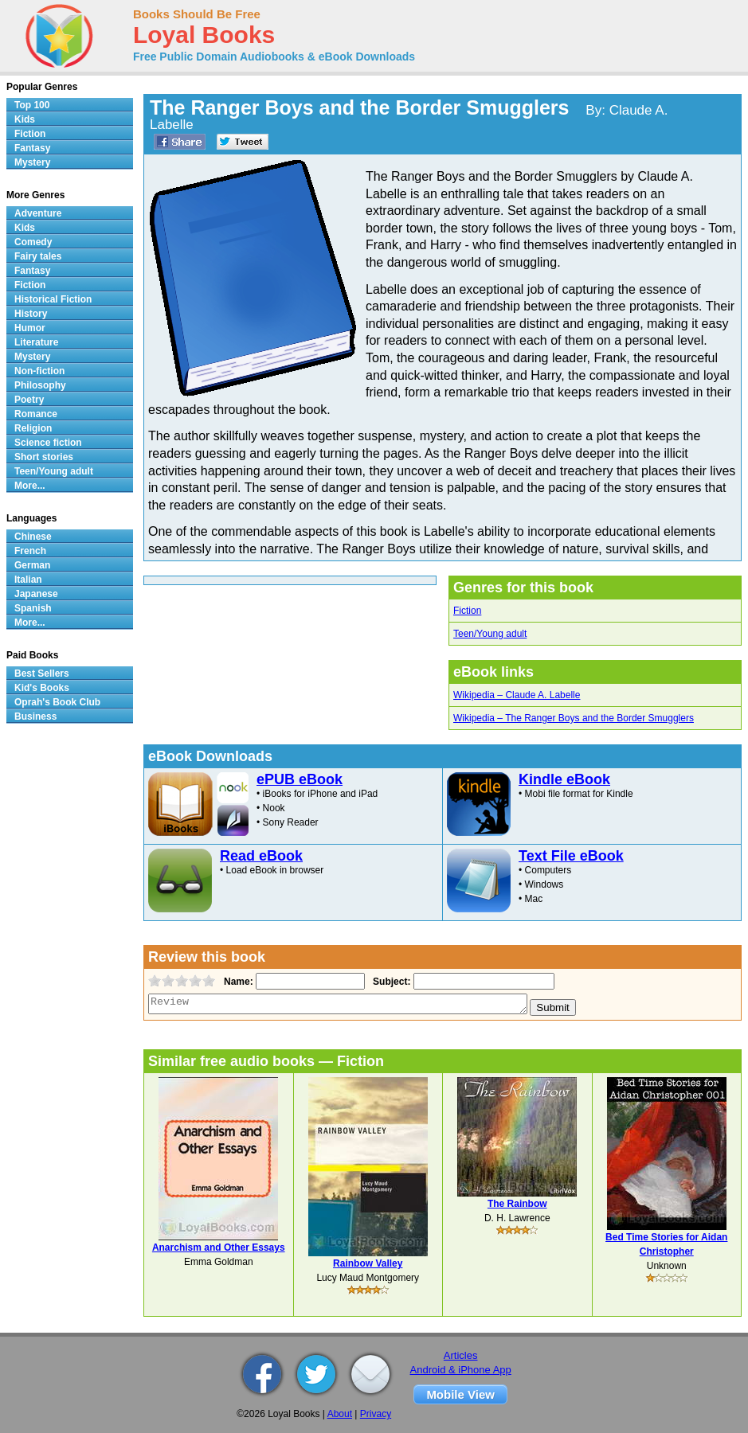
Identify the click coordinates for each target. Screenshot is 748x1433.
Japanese (36, 593)
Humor (29, 328)
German (32, 565)
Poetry (29, 399)
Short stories (43, 457)
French (30, 550)
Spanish (33, 608)
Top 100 (31, 105)
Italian (28, 579)
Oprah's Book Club (57, 702)
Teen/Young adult (490, 633)
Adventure (37, 213)
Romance (35, 414)
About (339, 1413)
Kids (24, 119)
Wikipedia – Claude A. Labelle (516, 695)
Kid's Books (41, 687)
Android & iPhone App (460, 1370)
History (30, 313)
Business (35, 716)
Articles (461, 1355)
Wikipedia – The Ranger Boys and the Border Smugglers (573, 718)
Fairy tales (37, 256)
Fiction (467, 610)
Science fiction (48, 442)
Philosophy (40, 385)
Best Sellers (41, 673)
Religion (33, 428)
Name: (237, 981)
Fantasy (32, 148)
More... (29, 485)
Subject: (390, 981)
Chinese (33, 536)
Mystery (32, 162)
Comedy (33, 242)
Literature (36, 342)
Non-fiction (39, 371)
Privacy (375, 1413)
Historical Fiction (53, 299)
